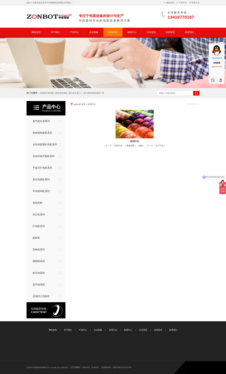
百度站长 (106, 367)
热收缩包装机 (61, 93)
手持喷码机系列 (41, 191)
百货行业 (118, 146)
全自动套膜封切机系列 (45, 144)
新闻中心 (132, 32)
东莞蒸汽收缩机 (47, 93)
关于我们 (55, 32)
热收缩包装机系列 (42, 132)
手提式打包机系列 (42, 167)
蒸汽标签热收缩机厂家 (94, 93)
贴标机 (36, 238)
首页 (84, 104)
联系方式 (195, 3)
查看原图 (130, 146)
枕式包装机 (39, 273)
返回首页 (170, 3)
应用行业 (112, 32)
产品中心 (183, 3)
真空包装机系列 (41, 179)
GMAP (95, 367)
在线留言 (170, 32)
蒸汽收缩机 (39, 284)
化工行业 (160, 146)
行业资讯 (151, 32)
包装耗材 (37, 202)
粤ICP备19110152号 (122, 367)
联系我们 (189, 32)
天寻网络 (75, 367)
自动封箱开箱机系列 (44, 156)
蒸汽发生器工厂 (76, 93)
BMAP (86, 367)
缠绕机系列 (39, 261)
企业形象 (93, 32)
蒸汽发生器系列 (41, 121)
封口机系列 (39, 214)
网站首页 (36, 32)
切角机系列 (39, 249)
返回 (141, 146)
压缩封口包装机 (41, 296)
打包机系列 (39, 226)
